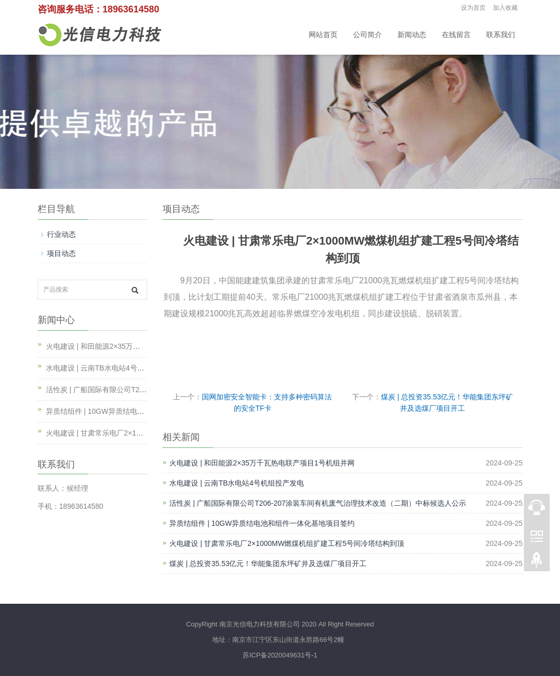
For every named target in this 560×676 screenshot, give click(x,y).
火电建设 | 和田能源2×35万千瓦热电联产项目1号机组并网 (262, 463)
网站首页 (323, 35)
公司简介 (367, 35)
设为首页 (473, 7)
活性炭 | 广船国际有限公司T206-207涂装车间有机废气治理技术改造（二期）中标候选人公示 (317, 503)
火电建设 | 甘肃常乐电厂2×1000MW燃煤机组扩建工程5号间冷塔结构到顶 (286, 543)
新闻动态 (411, 35)
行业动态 (61, 234)
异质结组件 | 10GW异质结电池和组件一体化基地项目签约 (262, 523)
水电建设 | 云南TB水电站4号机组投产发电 (236, 483)
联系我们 (500, 35)
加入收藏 (505, 7)
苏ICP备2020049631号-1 (280, 655)
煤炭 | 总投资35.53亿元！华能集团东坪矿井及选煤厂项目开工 (267, 563)
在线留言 (456, 35)
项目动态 (61, 253)
